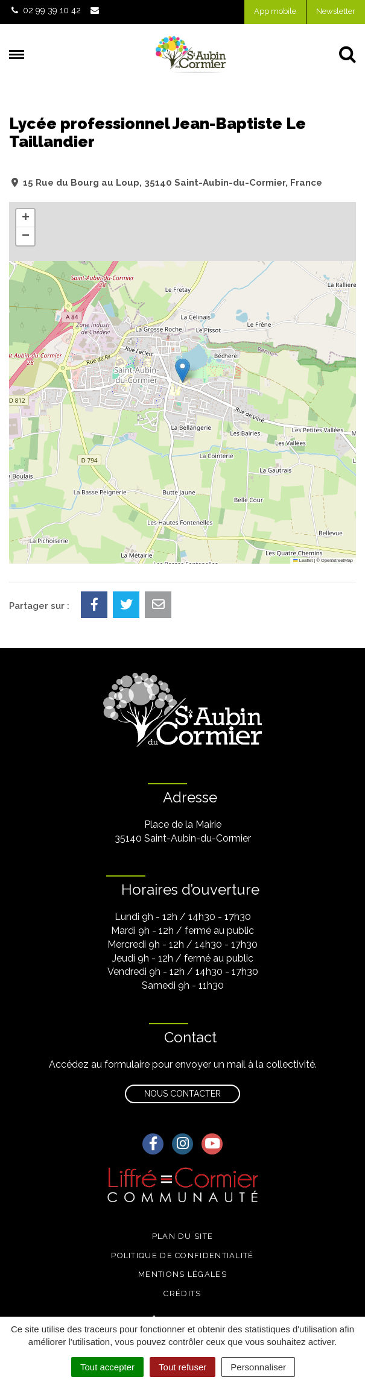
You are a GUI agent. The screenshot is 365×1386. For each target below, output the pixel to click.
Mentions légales (182, 1274)
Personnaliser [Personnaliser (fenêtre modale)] (258, 1367)
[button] (182, 370)
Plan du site (183, 1236)
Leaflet (303, 560)
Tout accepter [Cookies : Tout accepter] (107, 1367)
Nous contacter (182, 1093)
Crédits (182, 1293)
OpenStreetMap (337, 560)
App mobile (275, 11)
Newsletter (335, 11)
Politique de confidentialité (182, 1255)
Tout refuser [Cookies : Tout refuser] (182, 1367)
